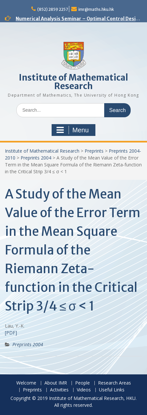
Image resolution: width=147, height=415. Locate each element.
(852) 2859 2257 (52, 9)
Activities (59, 390)
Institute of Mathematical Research (73, 81)
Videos (84, 390)
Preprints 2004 (36, 158)
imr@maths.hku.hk (96, 9)
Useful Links (111, 390)
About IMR (55, 383)
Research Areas (114, 383)
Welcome (26, 383)
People (82, 383)
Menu (73, 130)
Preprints (94, 151)
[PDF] (11, 333)
